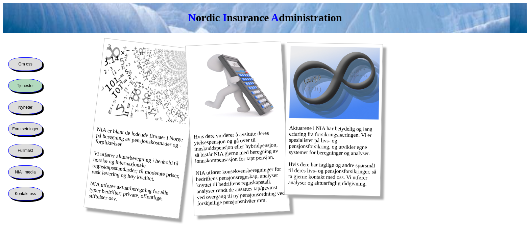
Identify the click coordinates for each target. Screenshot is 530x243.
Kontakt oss (25, 193)
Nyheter (25, 107)
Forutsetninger (25, 129)
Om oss (25, 64)
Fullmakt (25, 150)
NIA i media (25, 172)
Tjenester (25, 85)
